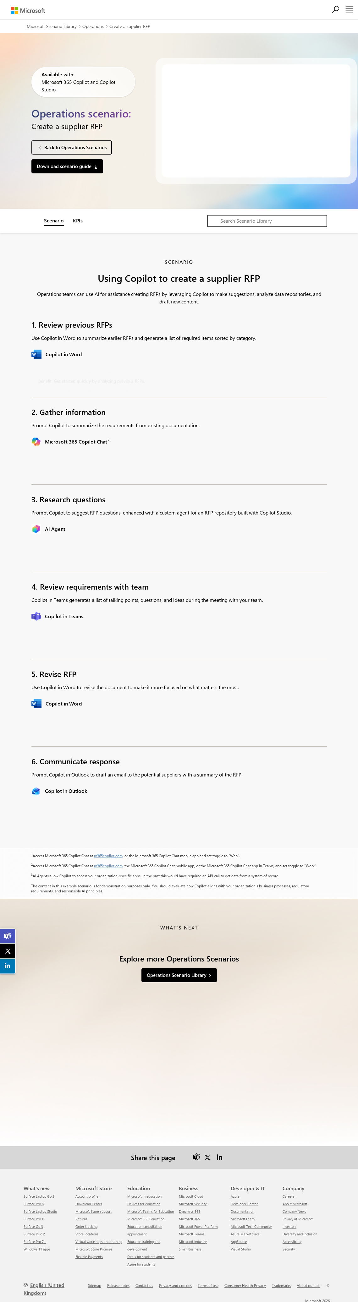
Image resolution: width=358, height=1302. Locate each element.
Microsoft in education (144, 1194)
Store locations (86, 1231)
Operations (93, 26)
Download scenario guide (64, 166)
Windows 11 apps (37, 1247)
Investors (289, 1224)
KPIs (78, 220)
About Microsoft (295, 1201)
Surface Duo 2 (34, 1231)
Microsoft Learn (243, 1216)
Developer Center (244, 1201)
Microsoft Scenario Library (52, 26)
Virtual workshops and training (98, 1239)
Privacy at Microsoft (298, 1216)
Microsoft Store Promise (93, 1247)
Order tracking (86, 1224)
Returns (81, 1216)
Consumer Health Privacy (245, 1283)
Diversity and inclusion (300, 1231)
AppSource (239, 1239)
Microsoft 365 (189, 1216)
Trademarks (281, 1283)
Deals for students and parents (150, 1254)
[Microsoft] (28, 10)
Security (289, 1247)
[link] (8, 936)
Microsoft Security (193, 1201)
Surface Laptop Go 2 (39, 1194)
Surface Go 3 (33, 1224)
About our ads (308, 1283)
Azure (235, 1194)
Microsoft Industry (193, 1239)
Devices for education (143, 1201)
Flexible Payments (89, 1254)
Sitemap (94, 1283)
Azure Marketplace (245, 1231)
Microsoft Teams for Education (150, 1209)
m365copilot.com (108, 855)
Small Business (190, 1247)
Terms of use (208, 1283)
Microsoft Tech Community (251, 1224)
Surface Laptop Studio (40, 1209)
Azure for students (141, 1262)
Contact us (144, 1283)
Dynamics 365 (189, 1209)
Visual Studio (241, 1247)
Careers (289, 1194)
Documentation (242, 1209)
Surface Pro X (34, 1216)
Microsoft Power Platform (198, 1224)
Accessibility (292, 1239)
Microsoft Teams (191, 1231)
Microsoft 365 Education (145, 1216)
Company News (294, 1209)
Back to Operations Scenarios (75, 147)
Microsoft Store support (93, 1209)
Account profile (86, 1194)
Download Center (88, 1201)
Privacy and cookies (175, 1283)
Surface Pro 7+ (35, 1239)
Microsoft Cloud (191, 1194)
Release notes (118, 1283)
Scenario (54, 220)
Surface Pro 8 (34, 1201)
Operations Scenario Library (177, 975)
